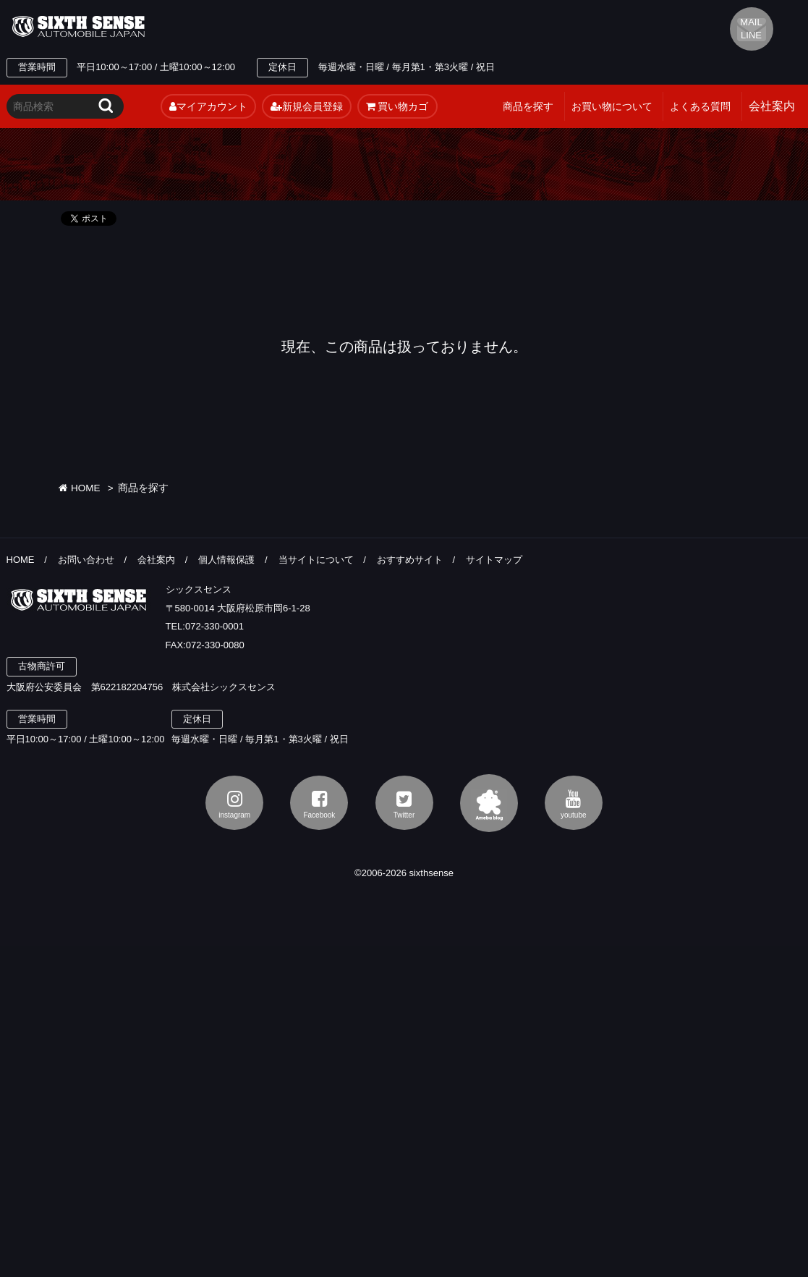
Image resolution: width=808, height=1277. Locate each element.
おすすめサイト (410, 559)
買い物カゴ (397, 106)
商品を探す (528, 106)
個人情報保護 (226, 559)
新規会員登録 (307, 106)
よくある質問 (700, 106)
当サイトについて (316, 559)
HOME (79, 488)
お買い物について (611, 106)
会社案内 (156, 559)
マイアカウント (208, 106)
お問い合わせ (86, 559)
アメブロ (489, 803)
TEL (290, 26)
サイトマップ (494, 559)
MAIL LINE (751, 29)
